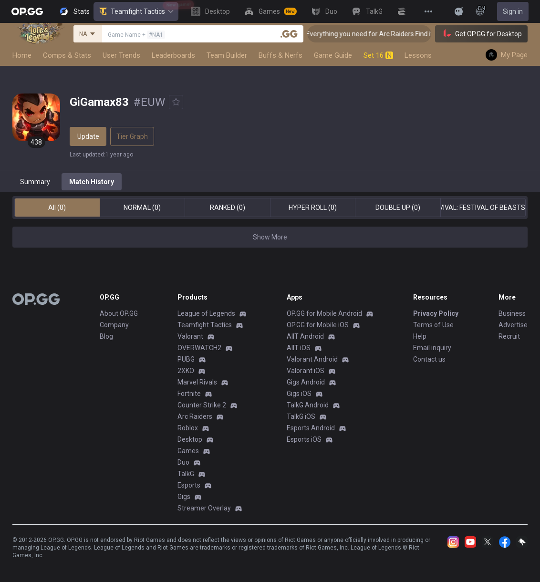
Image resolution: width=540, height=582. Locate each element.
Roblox (187, 428)
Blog (106, 336)
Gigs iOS (299, 393)
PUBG (186, 359)
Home (21, 55)
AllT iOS (299, 348)
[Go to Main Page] (27, 11)
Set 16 (378, 55)
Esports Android (311, 428)
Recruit (509, 336)
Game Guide (333, 55)
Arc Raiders (194, 416)
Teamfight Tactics (136, 11)
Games (188, 451)
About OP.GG (119, 313)
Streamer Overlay (204, 508)
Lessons (418, 55)
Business (512, 313)
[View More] (428, 11)
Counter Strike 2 (201, 405)
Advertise (513, 325)
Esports (188, 485)
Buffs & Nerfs (280, 55)
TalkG (185, 474)
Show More (270, 237)
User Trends (121, 55)
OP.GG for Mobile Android (324, 313)
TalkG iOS (301, 416)
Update (88, 136)
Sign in (513, 11)
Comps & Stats (67, 55)
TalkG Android (308, 405)
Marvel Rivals (197, 382)
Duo (183, 462)
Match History (91, 182)
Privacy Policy (435, 313)
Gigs (183, 496)
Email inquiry (432, 348)
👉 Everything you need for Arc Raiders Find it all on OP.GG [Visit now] (413, 34)
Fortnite (189, 393)
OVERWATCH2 (199, 348)
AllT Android (305, 336)
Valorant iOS (305, 370)
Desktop (189, 439)
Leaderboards (173, 55)
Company (114, 325)
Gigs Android (306, 382)
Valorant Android (312, 359)
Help (419, 336)
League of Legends (206, 313)
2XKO (185, 370)
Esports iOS (304, 439)
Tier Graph (132, 136)
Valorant (190, 336)
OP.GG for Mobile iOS (318, 325)
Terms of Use (433, 325)
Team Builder (227, 55)
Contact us (429, 359)
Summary (35, 182)
